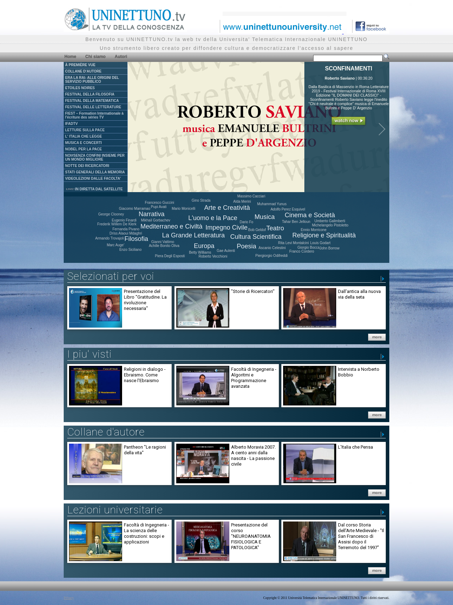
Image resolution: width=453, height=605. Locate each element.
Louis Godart (320, 243)
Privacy (69, 598)
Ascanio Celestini (272, 248)
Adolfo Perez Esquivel (287, 209)
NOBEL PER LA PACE (83, 149)
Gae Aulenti (226, 251)
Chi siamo (95, 56)
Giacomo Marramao (134, 209)
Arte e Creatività (227, 207)
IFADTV (71, 124)
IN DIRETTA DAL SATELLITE (94, 189)
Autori (121, 56)
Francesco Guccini (159, 202)
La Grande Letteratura (193, 235)
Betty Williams (200, 252)
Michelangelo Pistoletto (330, 225)
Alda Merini (242, 201)
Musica (264, 216)
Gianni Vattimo (162, 242)
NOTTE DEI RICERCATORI (87, 166)
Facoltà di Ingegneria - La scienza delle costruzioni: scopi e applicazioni (146, 533)
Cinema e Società (310, 215)
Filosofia (136, 238)
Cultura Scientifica (255, 236)
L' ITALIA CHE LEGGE (83, 136)
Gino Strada (201, 200)
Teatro (275, 228)
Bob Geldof (257, 230)
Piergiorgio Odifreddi (272, 256)
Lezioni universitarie (115, 509)
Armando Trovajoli (109, 238)
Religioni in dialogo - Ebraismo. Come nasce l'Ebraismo (145, 375)
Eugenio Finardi (124, 220)
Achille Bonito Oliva (164, 246)
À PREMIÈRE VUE (80, 65)
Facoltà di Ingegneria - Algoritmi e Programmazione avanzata (253, 378)
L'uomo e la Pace (212, 217)
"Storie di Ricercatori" (253, 291)
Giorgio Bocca (308, 247)
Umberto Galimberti (329, 221)
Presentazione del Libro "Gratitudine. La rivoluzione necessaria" (145, 300)
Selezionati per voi (110, 276)
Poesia (246, 246)
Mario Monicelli (183, 209)
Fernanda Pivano (126, 229)
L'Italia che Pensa (355, 447)
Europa (204, 245)
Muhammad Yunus (271, 204)
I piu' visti (89, 354)
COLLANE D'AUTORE (83, 71)
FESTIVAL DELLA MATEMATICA (92, 101)
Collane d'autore (106, 432)
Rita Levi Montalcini (293, 243)
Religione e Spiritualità (324, 235)
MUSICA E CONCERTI (83, 143)
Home (70, 56)
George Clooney (111, 214)
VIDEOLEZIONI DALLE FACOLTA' (93, 178)
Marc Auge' (116, 245)
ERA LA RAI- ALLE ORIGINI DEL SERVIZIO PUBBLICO (92, 79)
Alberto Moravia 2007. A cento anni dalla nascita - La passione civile (253, 455)
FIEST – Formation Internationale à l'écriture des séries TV (94, 115)
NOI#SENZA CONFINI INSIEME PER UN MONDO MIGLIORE (95, 157)
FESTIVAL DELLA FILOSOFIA (89, 94)
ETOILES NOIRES (80, 88)
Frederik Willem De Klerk (117, 224)
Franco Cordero (301, 251)
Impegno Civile (227, 227)
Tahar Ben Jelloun (296, 222)
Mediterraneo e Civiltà (171, 226)
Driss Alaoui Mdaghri (126, 233)
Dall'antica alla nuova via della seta (359, 294)
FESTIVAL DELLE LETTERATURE (93, 107)
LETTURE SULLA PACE (85, 130)
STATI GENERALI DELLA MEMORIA (95, 172)
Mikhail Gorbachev (155, 220)
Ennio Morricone (314, 230)
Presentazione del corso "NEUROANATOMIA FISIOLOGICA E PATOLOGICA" (251, 536)
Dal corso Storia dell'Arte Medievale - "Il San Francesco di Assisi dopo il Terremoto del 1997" (361, 536)
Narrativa (152, 214)
